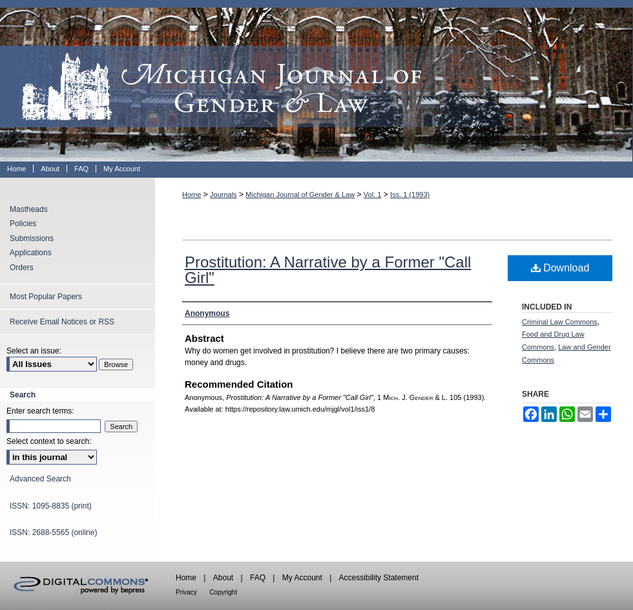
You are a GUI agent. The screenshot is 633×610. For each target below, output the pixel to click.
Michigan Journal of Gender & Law (316, 81)
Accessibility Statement (379, 577)
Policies (23, 223)
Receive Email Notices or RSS (62, 321)
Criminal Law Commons (559, 322)
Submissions (32, 238)
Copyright (223, 592)
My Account (302, 577)
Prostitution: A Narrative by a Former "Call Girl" (328, 269)
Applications (31, 252)
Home (191, 194)
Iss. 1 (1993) (410, 194)
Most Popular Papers (46, 296)
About (223, 577)
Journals (223, 194)
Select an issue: (33, 350)
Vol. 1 (373, 194)
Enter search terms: (40, 410)
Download (560, 267)
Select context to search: (48, 441)
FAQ (257, 577)
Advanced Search (40, 478)
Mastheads (29, 209)
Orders (22, 267)
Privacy (186, 592)
